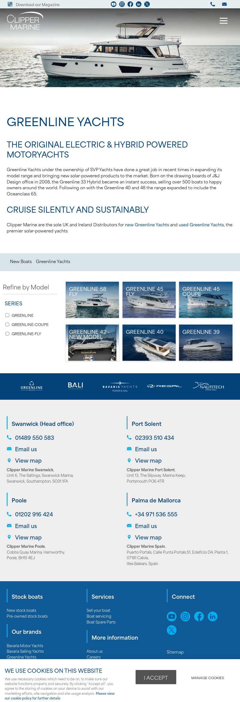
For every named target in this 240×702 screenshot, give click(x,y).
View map (28, 460)
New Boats (21, 261)
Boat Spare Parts (101, 622)
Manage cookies (207, 677)
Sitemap (176, 651)
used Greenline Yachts (201, 224)
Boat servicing (99, 616)
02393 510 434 (154, 437)
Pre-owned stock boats (27, 616)
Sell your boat (98, 610)
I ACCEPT (156, 677)
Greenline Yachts (53, 261)
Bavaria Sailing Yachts (25, 651)
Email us (26, 449)
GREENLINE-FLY (26, 333)
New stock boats (21, 610)
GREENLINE (22, 315)
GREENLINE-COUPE (30, 324)
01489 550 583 (34, 437)
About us (94, 651)
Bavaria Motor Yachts (25, 645)
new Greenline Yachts (147, 224)
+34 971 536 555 (156, 514)
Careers (94, 657)
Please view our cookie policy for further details (60, 696)
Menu (222, 21)
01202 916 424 (34, 514)
